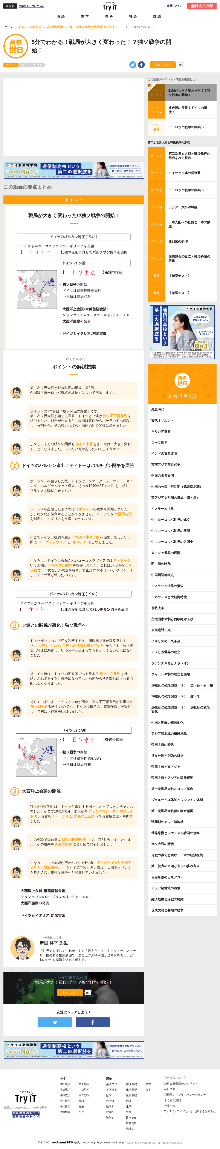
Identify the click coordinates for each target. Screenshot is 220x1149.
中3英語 (65, 1095)
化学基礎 (131, 1089)
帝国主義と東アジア (165, 767)
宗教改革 (157, 608)
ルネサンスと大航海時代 (169, 597)
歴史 (81, 1106)
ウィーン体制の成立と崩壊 (170, 674)
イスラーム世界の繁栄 (167, 586)
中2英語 (65, 1089)
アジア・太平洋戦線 (182, 207)
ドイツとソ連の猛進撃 (184, 173)
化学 (128, 1106)
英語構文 (111, 1089)
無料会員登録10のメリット (181, 1083)
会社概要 (169, 1089)
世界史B (131, 1123)
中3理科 (84, 1095)
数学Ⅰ (110, 1095)
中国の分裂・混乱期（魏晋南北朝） (177, 486)
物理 (128, 1100)
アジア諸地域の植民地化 (169, 733)
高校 (109, 1078)
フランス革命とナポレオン (170, 663)
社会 (133, 16)
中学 (63, 1078)
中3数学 (65, 1112)
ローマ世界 (159, 442)
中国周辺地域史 (162, 575)
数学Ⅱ (110, 1100)
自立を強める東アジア (167, 877)
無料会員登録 (202, 6)
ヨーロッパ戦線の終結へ (186, 127)
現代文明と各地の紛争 (167, 910)
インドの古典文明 (164, 453)
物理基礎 (131, 1084)
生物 (128, 1112)
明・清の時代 (161, 564)
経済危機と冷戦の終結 (167, 899)
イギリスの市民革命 (165, 641)
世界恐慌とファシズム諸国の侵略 (175, 833)
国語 (157, 16)
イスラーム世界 (162, 509)
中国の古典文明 (162, 475)
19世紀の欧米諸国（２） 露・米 (177, 696)
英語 (61, 16)
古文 (148, 1084)
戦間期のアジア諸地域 (167, 822)
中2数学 (65, 1106)
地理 (81, 1100)
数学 (85, 16)
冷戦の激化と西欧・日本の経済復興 (177, 855)
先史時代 (157, 409)
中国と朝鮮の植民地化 (167, 722)
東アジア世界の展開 (165, 553)
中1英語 (65, 1084)
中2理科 (84, 1089)
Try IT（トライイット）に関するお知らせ (190, 1111)
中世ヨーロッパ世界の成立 (170, 519)
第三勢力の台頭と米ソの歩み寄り (175, 866)
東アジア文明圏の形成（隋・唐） (175, 497)
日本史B (131, 1117)
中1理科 (84, 1084)
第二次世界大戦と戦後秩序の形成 (169, 142)
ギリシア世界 (161, 431)
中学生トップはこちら (31, 6)
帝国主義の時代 (162, 744)
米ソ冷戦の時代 (162, 844)
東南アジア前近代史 (165, 464)
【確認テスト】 (179, 276)
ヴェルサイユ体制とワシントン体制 (177, 800)
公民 (81, 1112)
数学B (110, 1117)
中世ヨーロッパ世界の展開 (170, 531)
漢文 (148, 1089)
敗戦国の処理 (178, 241)
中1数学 (65, 1100)
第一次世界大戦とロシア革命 (172, 789)
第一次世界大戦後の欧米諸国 (172, 811)
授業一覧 (169, 1105)
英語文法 (111, 1084)
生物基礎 (131, 1095)
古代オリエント (162, 420)
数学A (110, 1112)
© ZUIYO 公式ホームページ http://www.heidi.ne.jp (81, 1142)
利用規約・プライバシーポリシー (185, 1094)
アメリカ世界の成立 (165, 652)
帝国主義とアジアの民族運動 (172, 778)
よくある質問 (172, 1100)
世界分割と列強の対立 (167, 755)
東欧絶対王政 (161, 630)
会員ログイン (174, 5)
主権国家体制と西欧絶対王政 (172, 619)
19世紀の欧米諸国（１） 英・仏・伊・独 (182, 685)
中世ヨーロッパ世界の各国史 (172, 542)
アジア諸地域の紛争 (165, 888)
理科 (109, 16)
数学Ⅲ (110, 1106)
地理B (129, 1128)
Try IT (110, 6)
